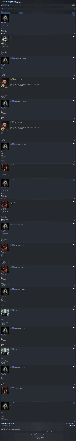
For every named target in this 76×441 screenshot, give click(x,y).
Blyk (13, 310)
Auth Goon (34, 5)
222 (5, 216)
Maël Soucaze (42, 435)
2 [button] (73, 12)
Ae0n (2, 11)
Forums (5, 5)
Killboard (23, 5)
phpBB (35, 433)
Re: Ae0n (12, 36)
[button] (74, 13)
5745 (5, 94)
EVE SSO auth (35, 437)
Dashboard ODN (55, 5)
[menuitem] (73, 5)
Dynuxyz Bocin (3, 208)
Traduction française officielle (35, 435)
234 (5, 30)
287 (5, 321)
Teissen (2, 86)
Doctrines (46, 5)
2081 (5, 51)
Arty (34, 434)
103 (5, 174)
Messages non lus (18, 5)
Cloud (50, 5)
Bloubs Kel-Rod (3, 22)
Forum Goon (29, 5)
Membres (11, 5)
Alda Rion (2, 43)
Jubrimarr (13, 165)
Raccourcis (1, 5)
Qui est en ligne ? (4, 428)
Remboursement (40, 5)
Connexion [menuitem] (74, 5)
